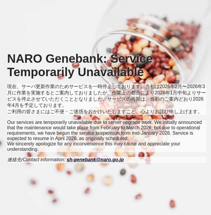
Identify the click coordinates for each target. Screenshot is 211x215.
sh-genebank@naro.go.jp (95, 159)
